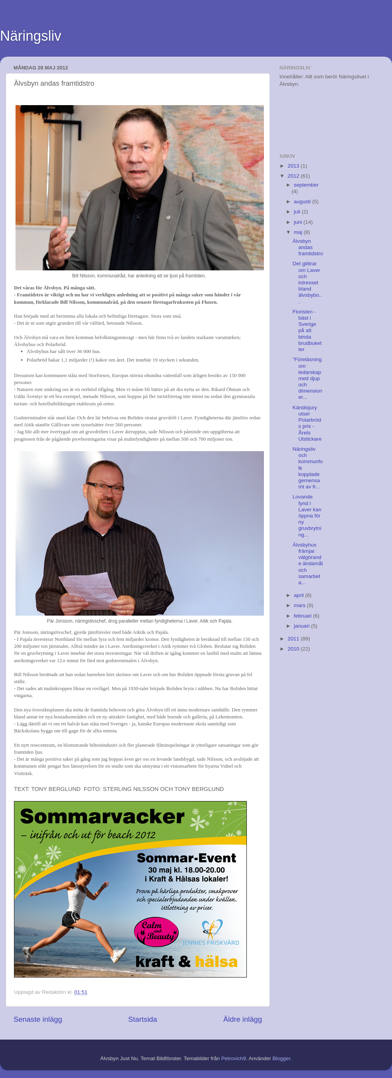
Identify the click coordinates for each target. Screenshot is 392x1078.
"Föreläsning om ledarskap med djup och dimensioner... (308, 378)
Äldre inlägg (242, 1019)
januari (302, 626)
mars (300, 605)
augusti (303, 201)
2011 (294, 639)
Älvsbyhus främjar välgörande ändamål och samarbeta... (308, 563)
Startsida (142, 1019)
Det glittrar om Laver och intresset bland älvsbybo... (307, 282)
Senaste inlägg (38, 1019)
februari (303, 616)
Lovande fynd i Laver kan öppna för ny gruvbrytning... (307, 515)
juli (298, 212)
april (299, 595)
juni (299, 222)
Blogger (281, 1058)
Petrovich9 (233, 1058)
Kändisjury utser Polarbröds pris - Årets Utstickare (307, 423)
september (306, 185)
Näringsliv (30, 36)
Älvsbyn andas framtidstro (308, 247)
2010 (294, 649)
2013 (294, 166)
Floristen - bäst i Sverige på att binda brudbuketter (307, 330)
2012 (294, 176)
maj (299, 232)
